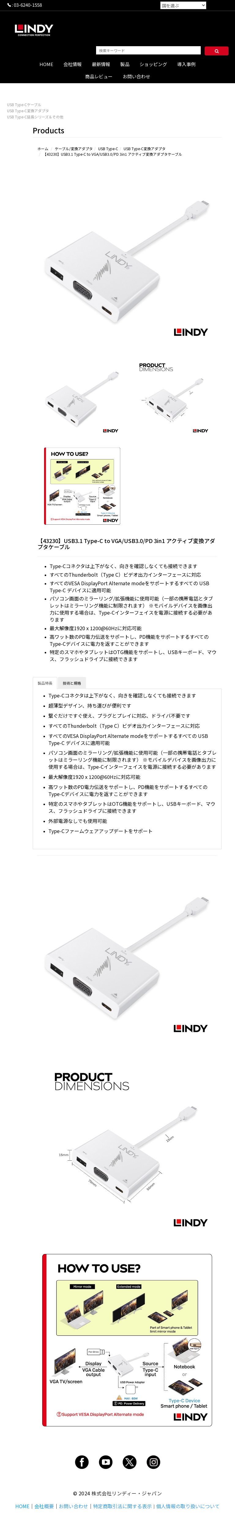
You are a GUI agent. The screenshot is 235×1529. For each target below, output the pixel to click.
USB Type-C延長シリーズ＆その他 (35, 116)
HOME (46, 64)
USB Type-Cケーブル (24, 104)
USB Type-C (108, 148)
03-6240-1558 (28, 5)
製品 (124, 64)
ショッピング (153, 64)
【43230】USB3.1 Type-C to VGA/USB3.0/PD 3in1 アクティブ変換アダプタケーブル (112, 154)
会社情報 (72, 64)
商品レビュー (99, 76)
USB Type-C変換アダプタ (28, 110)
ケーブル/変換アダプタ (74, 148)
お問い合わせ (136, 76)
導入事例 (186, 64)
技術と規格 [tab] (72, 683)
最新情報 (101, 64)
